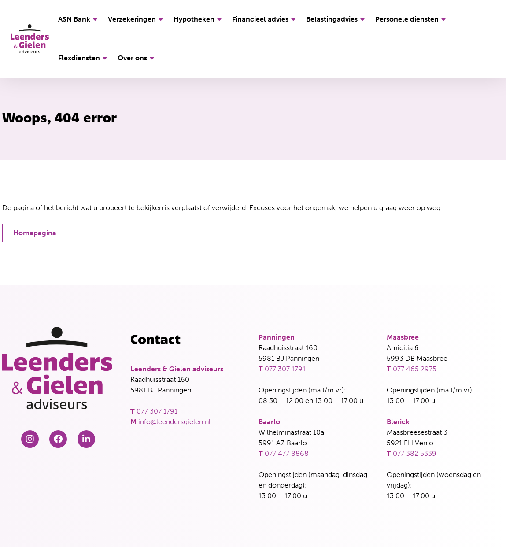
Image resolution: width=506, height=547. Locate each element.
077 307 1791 (157, 411)
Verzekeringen (137, 19)
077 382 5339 (414, 453)
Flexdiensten (84, 58)
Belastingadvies (336, 19)
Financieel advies (265, 19)
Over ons (137, 58)
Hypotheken (199, 19)
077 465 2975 (414, 369)
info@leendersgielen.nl (174, 422)
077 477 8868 (287, 453)
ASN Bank (79, 19)
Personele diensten (411, 19)
